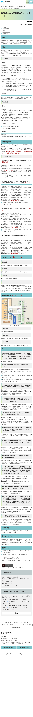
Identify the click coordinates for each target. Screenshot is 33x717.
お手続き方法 (6, 28)
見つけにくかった (9, 609)
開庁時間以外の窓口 (24, 647)
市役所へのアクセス (15, 625)
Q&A (4, 30)
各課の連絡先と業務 (26, 625)
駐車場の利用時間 (8, 647)
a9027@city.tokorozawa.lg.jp (11, 585)
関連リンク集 (5, 625)
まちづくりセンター (16, 627)
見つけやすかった (13, 607)
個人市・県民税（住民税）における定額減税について (15, 554)
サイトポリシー (8, 622)
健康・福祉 (11, 6)
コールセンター (6, 32)
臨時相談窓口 (6, 33)
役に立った (11, 601)
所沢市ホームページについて (21, 622)
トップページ (4, 6)
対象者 (4, 27)
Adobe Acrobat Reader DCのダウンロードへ (12, 566)
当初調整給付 (23, 42)
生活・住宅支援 (19, 6)
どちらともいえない (21, 601)
